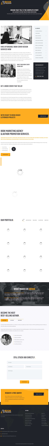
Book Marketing (28, 425)
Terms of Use (44, 422)
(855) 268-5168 (39, 76)
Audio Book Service (28, 416)
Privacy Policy (44, 420)
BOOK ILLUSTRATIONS (39, 45)
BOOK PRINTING (38, 50)
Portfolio (43, 416)
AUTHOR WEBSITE (38, 55)
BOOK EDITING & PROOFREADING (38, 36)
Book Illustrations (28, 422)
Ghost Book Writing (28, 415)
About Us (43, 413)
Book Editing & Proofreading (30, 418)
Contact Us (43, 415)
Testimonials (44, 418)
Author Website (44, 423)
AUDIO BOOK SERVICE (39, 40)
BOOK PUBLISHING (38, 47)
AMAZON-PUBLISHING (39, 57)
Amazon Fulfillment (45, 425)
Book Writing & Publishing (29, 413)
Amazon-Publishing (28, 423)
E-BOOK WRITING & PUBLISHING (38, 32)
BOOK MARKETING (38, 52)
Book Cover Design (28, 420)
